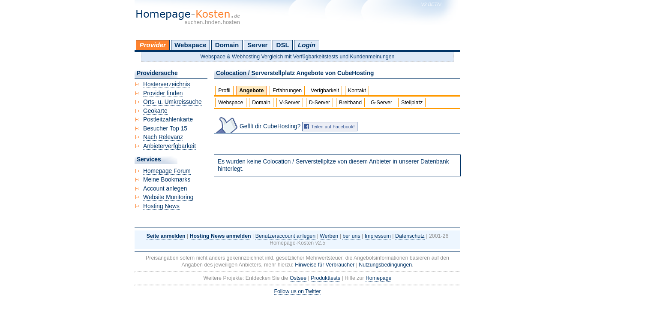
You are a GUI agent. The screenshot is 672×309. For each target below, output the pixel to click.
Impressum (378, 236)
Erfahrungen (287, 91)
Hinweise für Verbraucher (324, 265)
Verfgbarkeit (325, 91)
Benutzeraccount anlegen (285, 236)
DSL (282, 44)
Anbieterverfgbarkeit (169, 146)
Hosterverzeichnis (166, 84)
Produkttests (325, 278)
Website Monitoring (168, 197)
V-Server (289, 103)
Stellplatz (412, 103)
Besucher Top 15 (165, 128)
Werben (329, 236)
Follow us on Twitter (297, 291)
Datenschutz (410, 236)
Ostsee (298, 278)
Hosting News (161, 206)
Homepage (379, 278)
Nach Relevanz (163, 137)
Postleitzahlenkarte (168, 119)
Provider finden (163, 93)
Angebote (251, 91)
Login (306, 44)
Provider (153, 44)
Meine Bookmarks (166, 179)
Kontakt (357, 91)
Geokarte (155, 111)
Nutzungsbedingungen (385, 265)
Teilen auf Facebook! (333, 126)
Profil (224, 91)
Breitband (350, 103)
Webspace (190, 44)
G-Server (381, 103)
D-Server (319, 103)
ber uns (351, 236)
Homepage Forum (167, 171)
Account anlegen (165, 188)
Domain (227, 44)
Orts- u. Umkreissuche (172, 102)
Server (257, 44)
